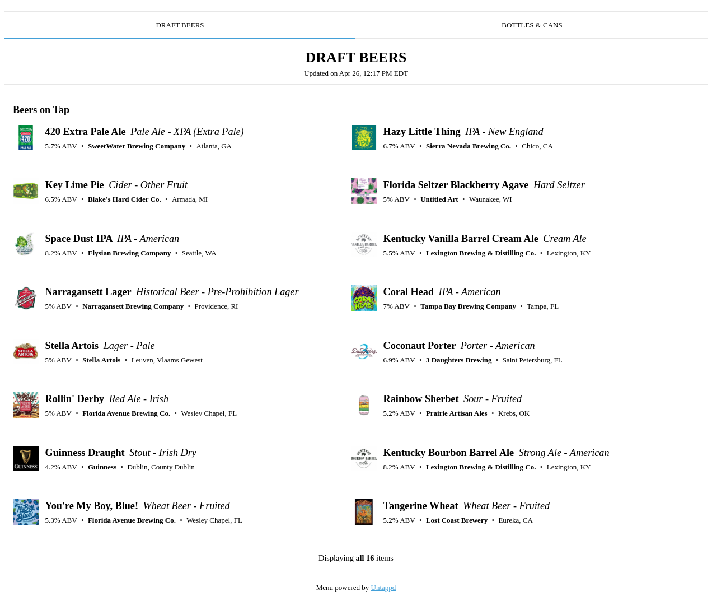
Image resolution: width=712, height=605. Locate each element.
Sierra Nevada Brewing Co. (468, 146)
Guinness (102, 467)
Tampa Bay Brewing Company (468, 306)
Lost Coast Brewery (457, 520)
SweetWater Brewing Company (136, 146)
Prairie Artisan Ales (457, 413)
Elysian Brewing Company (129, 253)
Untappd (383, 587)
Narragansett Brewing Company (133, 306)
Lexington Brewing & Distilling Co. (481, 253)
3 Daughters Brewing (458, 360)
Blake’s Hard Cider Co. (124, 199)
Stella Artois (101, 360)
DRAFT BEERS (180, 25)
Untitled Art (439, 199)
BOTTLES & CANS (532, 25)
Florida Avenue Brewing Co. (126, 413)
